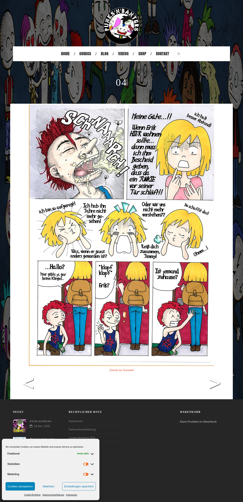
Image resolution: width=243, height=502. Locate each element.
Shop (142, 54)
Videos (123, 54)
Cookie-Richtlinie (32, 495)
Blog (105, 54)
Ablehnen (48, 486)
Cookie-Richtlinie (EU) (82, 438)
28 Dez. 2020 (42, 426)
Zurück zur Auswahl (121, 370)
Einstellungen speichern (79, 486)
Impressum (71, 495)
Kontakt (162, 54)
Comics (85, 54)
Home (65, 54)
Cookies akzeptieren (20, 486)
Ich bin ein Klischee (41, 421)
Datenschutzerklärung (53, 495)
